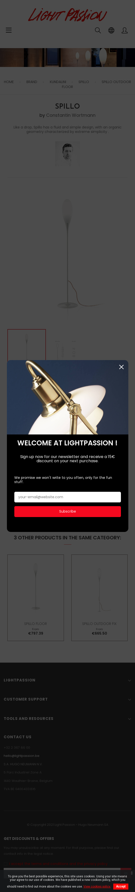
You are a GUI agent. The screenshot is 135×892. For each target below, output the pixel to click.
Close (121, 361)
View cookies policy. (97, 886)
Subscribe (67, 505)
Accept (121, 886)
